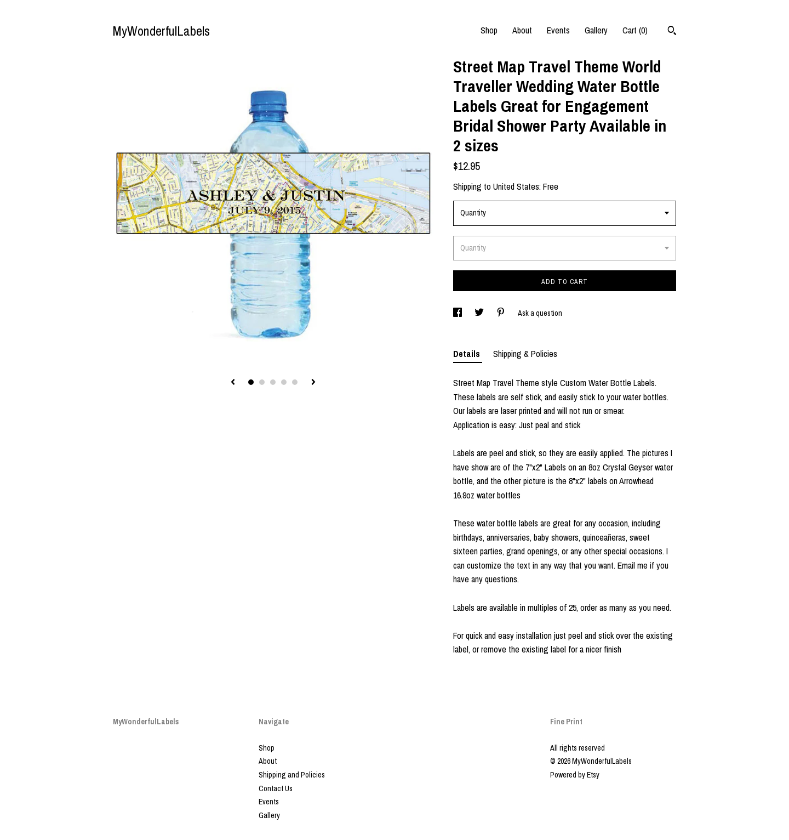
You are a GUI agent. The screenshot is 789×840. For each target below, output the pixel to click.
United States (516, 186)
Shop (489, 30)
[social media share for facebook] (458, 313)
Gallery (596, 30)
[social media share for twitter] (479, 313)
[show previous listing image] (233, 383)
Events (558, 30)
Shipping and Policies (292, 775)
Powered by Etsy (574, 775)
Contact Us (276, 788)
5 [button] (295, 382)
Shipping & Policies (525, 354)
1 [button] (251, 382)
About (522, 30)
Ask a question (540, 313)
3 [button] (273, 382)
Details (467, 354)
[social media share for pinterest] (501, 313)
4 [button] (284, 382)
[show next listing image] (313, 383)
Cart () (635, 30)
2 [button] (262, 382)
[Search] (672, 32)
